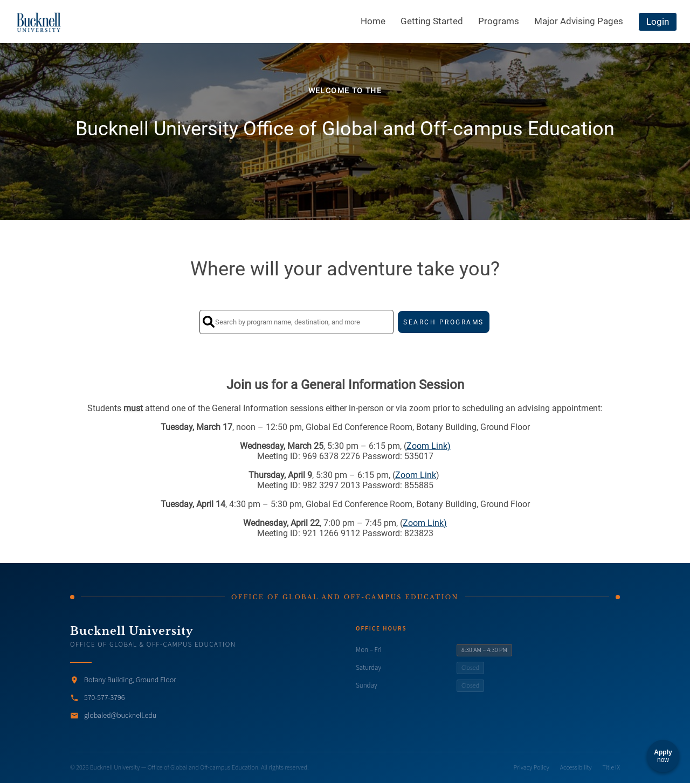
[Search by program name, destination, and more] (296, 322)
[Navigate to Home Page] (39, 21)
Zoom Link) (428, 446)
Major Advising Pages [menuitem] (578, 21)
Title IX (611, 767)
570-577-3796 (104, 697)
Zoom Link (415, 475)
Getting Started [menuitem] (432, 21)
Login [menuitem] (657, 21)
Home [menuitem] (373, 21)
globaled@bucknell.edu (120, 715)
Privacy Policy (531, 767)
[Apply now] (663, 756)
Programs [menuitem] (498, 21)
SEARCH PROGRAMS (443, 322)
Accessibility (576, 767)
